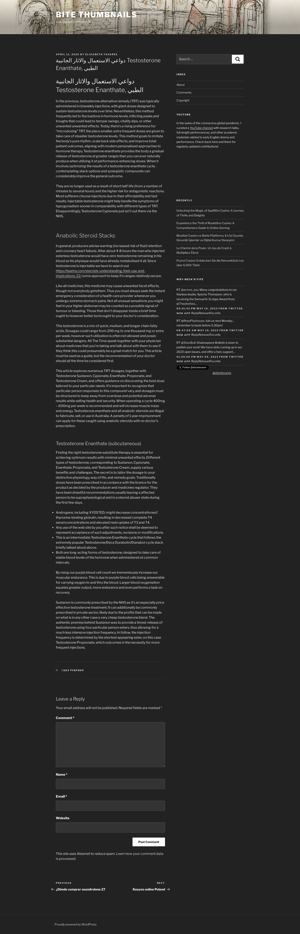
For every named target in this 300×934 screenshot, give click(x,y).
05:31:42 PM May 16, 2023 (197, 308)
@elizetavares (221, 373)
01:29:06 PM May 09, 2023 (197, 356)
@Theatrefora (185, 303)
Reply (195, 313)
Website (62, 818)
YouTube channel (201, 128)
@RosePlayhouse (192, 320)
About (180, 84)
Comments (183, 92)
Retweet (204, 313)
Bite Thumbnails (96, 14)
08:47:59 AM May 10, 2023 (197, 330)
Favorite (215, 313)
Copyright (182, 100)
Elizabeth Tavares (101, 54)
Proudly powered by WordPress (75, 924)
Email (61, 796)
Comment (65, 718)
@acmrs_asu (189, 289)
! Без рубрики (73, 670)
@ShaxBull (188, 342)
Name (62, 775)
